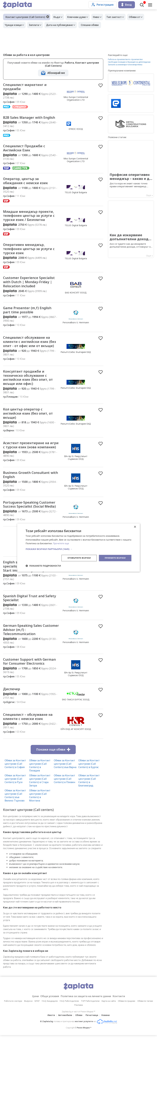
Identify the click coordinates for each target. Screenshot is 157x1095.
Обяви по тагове (145, 1060)
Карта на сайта (109, 1060)
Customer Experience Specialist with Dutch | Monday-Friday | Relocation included (29, 300)
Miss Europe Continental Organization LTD (75, 99)
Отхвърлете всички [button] (76, 557)
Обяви (78, 1075)
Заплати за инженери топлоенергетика (125, 64)
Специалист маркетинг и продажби (28, 87)
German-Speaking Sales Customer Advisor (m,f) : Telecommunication (26, 681)
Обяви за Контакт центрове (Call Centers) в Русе (15, 838)
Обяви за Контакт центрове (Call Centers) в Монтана (39, 855)
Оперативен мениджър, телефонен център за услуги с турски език (27, 263)
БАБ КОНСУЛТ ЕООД (76, 311)
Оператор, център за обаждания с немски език (29, 188)
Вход (126, 4)
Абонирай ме (56, 73)
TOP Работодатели (90, 1060)
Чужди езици (14, 25)
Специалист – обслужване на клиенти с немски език (29, 776)
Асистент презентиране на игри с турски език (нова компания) (30, 480)
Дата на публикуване (63, 25)
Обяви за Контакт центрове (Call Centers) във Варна (65, 823)
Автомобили (64, 1075)
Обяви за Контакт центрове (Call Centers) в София (15, 823)
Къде (57, 17)
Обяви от (141, 17)
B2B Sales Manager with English (26, 121)
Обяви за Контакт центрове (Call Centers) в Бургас (89, 823)
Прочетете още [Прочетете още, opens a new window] (61, 543)
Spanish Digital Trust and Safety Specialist (27, 649)
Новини (107, 1075)
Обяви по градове (126, 1060)
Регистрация (102, 4)
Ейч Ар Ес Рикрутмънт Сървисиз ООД (75, 492)
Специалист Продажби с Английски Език (27, 155)
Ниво (100, 17)
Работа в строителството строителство (125, 59)
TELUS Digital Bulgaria (76, 199)
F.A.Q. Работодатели (69, 1060)
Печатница (92, 1075)
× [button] (135, 527)
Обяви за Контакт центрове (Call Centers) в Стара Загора (39, 840)
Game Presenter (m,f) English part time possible (27, 332)
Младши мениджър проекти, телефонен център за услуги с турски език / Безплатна (29, 226)
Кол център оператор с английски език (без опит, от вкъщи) (29, 444)
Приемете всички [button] (114, 557)
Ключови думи (79, 17)
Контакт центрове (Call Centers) (25, 17)
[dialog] (78, 547)
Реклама (78, 1064)
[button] (78, 548)
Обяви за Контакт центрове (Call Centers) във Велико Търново (15, 855)
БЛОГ (37, 1060)
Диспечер (13, 747)
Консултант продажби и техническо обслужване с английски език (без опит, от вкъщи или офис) (29, 407)
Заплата (36, 25)
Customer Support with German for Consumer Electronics (25, 717)
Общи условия (46, 1056)
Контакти (123, 1056)
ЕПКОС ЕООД (76, 132)
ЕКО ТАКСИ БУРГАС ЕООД (76, 758)
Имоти (49, 1075)
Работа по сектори (13, 1060)
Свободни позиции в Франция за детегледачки (129, 62)
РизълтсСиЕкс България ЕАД (76, 377)
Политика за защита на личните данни (87, 1056)
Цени (30, 1056)
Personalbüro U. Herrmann (76, 344)
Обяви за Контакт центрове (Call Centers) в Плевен (64, 838)
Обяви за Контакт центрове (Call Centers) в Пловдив (39, 825)
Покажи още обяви (53, 809)
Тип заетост (119, 17)
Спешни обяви (94, 25)
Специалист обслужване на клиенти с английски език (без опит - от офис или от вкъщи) (30, 367)
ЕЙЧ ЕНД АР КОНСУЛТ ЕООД (76, 788)
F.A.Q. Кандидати (50, 1060)
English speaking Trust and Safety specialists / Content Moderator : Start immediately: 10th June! (29, 613)
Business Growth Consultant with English (30, 513)
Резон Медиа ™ (84, 1087)
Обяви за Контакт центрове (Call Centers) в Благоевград (89, 840)
